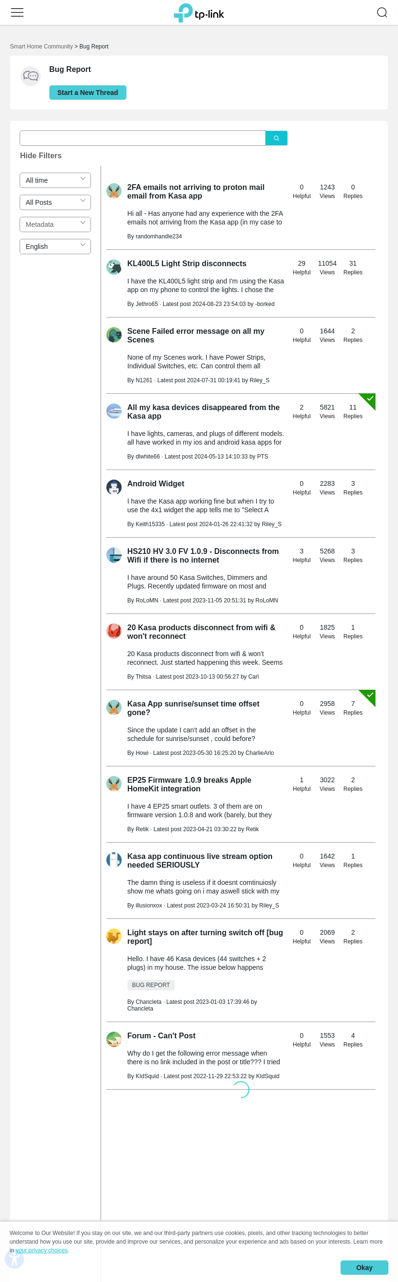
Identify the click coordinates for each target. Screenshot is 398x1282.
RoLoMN (266, 600)
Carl (253, 676)
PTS (262, 456)
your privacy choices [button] (42, 1250)
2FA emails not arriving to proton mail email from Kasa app (196, 191)
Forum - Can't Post (161, 1036)
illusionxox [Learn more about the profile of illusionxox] (149, 905)
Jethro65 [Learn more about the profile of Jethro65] (147, 304)
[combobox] (55, 180)
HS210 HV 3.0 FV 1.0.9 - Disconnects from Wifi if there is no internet (203, 555)
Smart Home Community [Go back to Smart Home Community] (41, 46)
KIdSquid (268, 1076)
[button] (17, 12)
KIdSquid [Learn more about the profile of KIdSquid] (147, 1076)
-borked (265, 304)
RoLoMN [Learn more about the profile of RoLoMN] (147, 600)
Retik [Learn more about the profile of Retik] (142, 829)
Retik (252, 829)
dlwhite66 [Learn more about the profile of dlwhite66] (148, 456)
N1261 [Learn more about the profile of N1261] (144, 380)
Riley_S (259, 380)
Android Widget (155, 484)
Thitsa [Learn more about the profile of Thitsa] (143, 676)
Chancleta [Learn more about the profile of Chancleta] (148, 1002)
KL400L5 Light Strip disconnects (187, 263)
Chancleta (140, 1008)
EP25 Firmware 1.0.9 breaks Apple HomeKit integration (189, 784)
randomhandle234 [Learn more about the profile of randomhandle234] (159, 236)
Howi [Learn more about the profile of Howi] (142, 753)
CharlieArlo (260, 753)
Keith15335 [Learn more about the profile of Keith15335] (150, 524)
